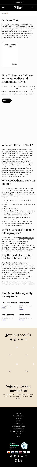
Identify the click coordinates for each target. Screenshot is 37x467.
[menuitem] (18, 413)
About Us (18, 413)
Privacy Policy (18, 418)
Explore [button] (4, 307)
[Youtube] (22, 339)
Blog (18, 436)
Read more (6, 100)
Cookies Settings (18, 423)
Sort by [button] (4, 13)
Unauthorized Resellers (18, 426)
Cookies (18, 421)
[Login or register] (32, 7)
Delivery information (18, 428)
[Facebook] (11, 339)
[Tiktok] (18, 339)
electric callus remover (26, 237)
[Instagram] (15, 339)
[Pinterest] (26, 339)
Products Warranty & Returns (18, 431)
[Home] (18, 7)
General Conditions (18, 416)
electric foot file (27, 153)
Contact (18, 434)
